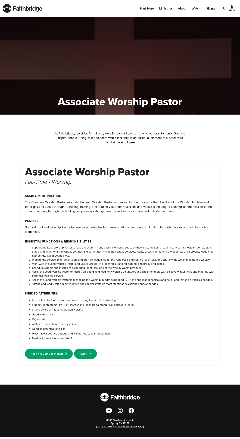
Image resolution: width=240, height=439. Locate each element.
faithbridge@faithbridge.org (129, 428)
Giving (210, 9)
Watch (196, 9)
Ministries (166, 10)
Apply (86, 354)
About (182, 10)
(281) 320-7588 (104, 428)
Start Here (146, 10)
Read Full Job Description (49, 354)
